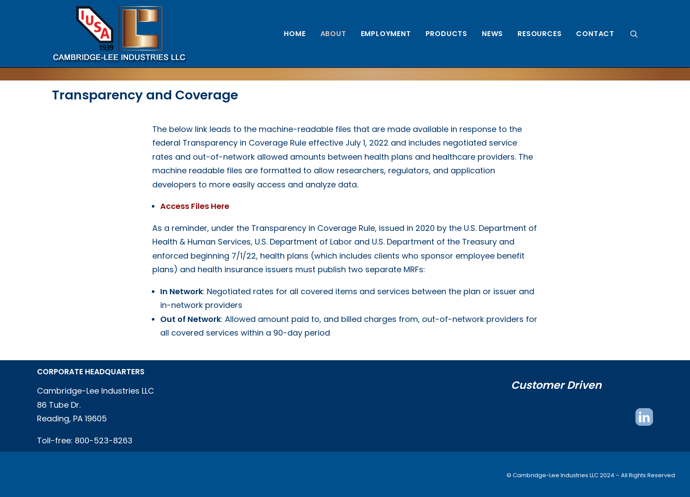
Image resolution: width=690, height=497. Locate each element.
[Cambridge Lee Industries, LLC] (119, 33)
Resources (540, 34)
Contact (595, 34)
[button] (634, 33)
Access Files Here (194, 206)
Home (294, 34)
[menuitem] (295, 33)
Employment (386, 34)
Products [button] (446, 34)
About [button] (333, 34)
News (492, 34)
